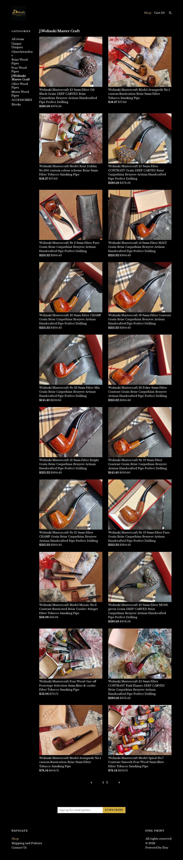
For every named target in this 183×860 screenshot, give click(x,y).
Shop (147, 12)
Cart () (159, 12)
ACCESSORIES (21, 100)
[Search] (170, 13)
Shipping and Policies (26, 843)
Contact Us (19, 847)
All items (17, 39)
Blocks (16, 104)
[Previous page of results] (92, 782)
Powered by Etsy (156, 847)
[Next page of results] (119, 782)
